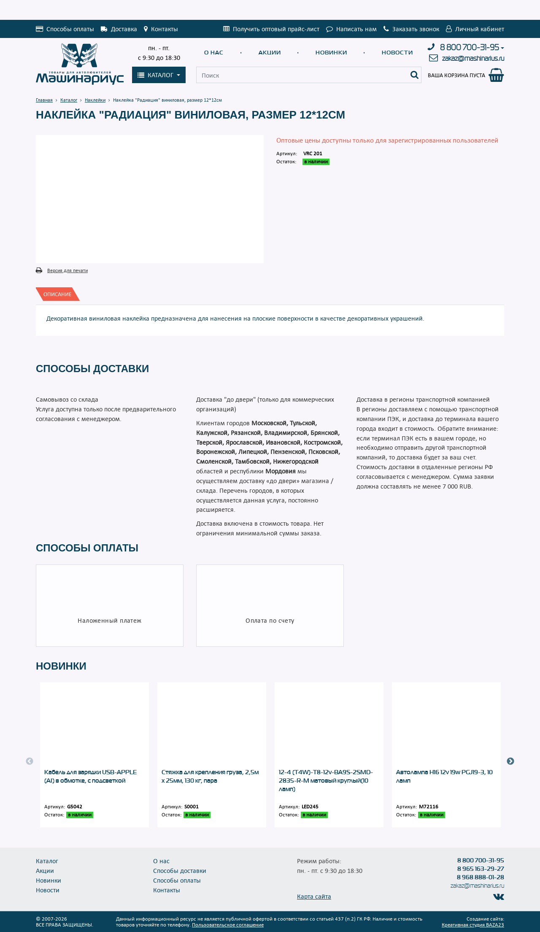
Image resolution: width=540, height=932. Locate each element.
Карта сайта (314, 896)
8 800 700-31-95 (469, 47)
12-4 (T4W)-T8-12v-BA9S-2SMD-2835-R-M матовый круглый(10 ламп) (326, 780)
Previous (29, 761)
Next (510, 761)
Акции (270, 52)
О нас (214, 52)
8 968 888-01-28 (480, 877)
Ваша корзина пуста (456, 75)
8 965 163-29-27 (480, 868)
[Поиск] (414, 75)
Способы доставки (179, 870)
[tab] (57, 294)
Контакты (166, 890)
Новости (397, 52)
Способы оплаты (177, 880)
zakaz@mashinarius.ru (473, 58)
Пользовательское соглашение (228, 924)
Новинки (331, 52)
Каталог (47, 860)
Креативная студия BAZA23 (473, 924)
